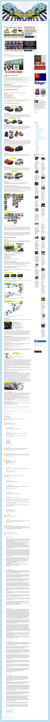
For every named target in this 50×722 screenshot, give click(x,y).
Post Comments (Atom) (10, 717)
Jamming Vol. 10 (38, 135)
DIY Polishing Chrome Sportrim (40, 128)
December (37, 125)
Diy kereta (36, 21)
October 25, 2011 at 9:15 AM (9, 489)
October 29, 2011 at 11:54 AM (10, 506)
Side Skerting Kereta (6, 23)
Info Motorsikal (20, 21)
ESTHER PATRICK (8, 675)
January (37, 149)
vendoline (7, 474)
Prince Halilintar (8, 492)
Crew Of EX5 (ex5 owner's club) (43, 312)
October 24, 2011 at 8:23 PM (9, 477)
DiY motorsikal (31, 21)
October (37, 127)
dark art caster (43, 235)
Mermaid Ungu (8, 427)
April (36, 146)
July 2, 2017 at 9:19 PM (9, 566)
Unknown (7, 447)
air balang (42, 267)
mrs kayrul (7, 480)
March (37, 147)
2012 (35, 123)
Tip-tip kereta (15, 21)
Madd (7, 439)
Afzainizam (41, 100)
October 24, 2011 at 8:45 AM (9, 436)
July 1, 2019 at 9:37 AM (9, 672)
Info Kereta (25, 21)
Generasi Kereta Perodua (25, 229)
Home (4, 21)
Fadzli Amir (7, 422)
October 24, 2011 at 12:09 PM (10, 450)
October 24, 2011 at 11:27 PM (10, 482)
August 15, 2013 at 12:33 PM (9, 529)
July (36, 142)
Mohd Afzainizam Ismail (38, 342)
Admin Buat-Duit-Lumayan (9, 532)
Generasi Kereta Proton (7, 230)
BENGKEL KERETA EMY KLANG (43, 282)
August (37, 141)
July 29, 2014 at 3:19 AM (9, 534)
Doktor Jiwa (42, 250)
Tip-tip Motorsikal (8, 21)
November (37, 126)
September (37, 140)
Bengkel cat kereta (42, 21)
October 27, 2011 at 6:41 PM (9, 494)
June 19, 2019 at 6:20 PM (9, 638)
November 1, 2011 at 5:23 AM (10, 522)
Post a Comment (7, 714)
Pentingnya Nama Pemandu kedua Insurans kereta (40, 130)
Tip (11, 404)
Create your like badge (43, 347)
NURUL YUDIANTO (8, 641)
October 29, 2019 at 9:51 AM (9, 707)
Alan (6, 432)
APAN (7, 519)
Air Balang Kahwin (13, 23)
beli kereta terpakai (14, 404)
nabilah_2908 (8, 467)
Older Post (29, 716)
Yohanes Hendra (8, 569)
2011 (35, 124)
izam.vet (42, 217)
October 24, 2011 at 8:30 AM (9, 429)
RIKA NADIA (7, 608)
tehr (6, 459)
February (37, 148)
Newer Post (5, 716)
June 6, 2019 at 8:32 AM (9, 605)
